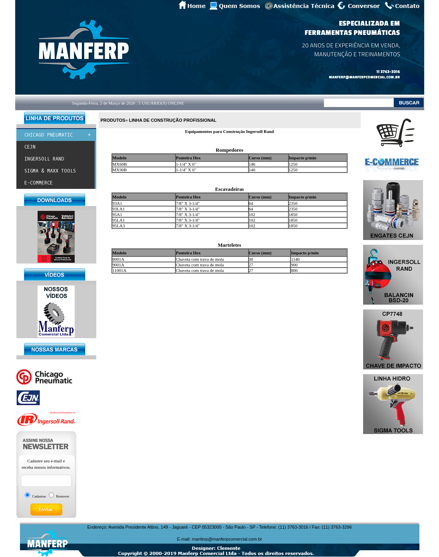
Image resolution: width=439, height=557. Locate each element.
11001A (119, 270)
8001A (118, 259)
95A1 (117, 214)
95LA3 (118, 225)
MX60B (119, 164)
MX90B (119, 169)
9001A (118, 264)
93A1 (117, 203)
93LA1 (118, 208)
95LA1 (118, 220)
